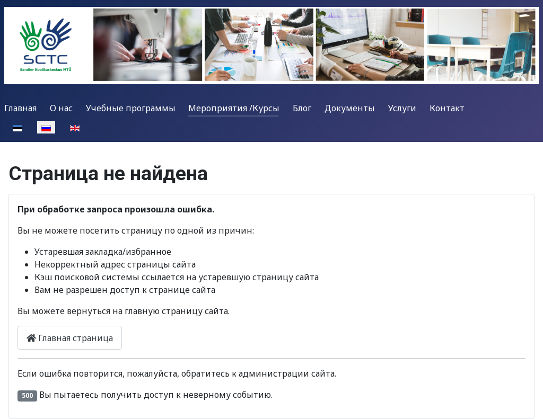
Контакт (447, 108)
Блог (302, 108)
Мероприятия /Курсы (233, 108)
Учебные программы (131, 108)
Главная (20, 108)
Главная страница (70, 338)
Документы (350, 108)
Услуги (402, 108)
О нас (61, 108)
